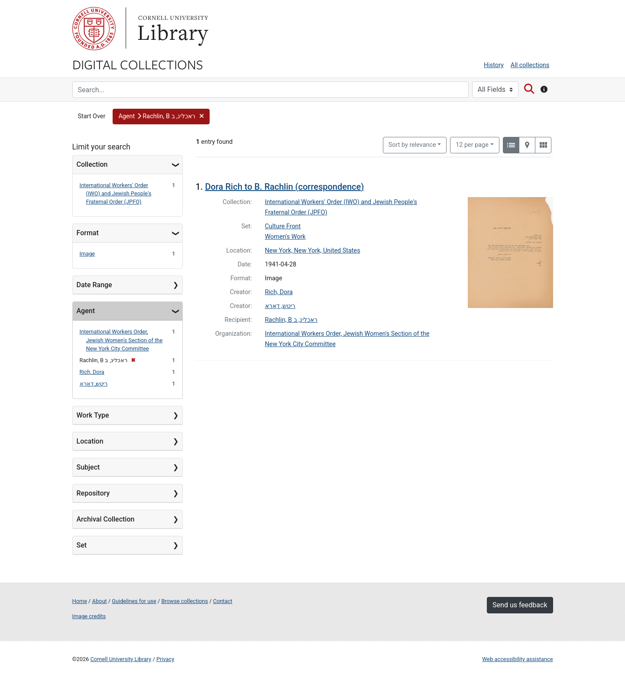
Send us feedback (519, 605)
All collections (530, 65)
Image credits (89, 616)
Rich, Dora (92, 372)
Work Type (93, 415)
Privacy (165, 659)
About (99, 601)
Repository (93, 493)
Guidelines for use (134, 601)
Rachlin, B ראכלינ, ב (291, 320)
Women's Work (285, 236)
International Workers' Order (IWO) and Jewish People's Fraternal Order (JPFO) (116, 193)
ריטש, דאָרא (94, 383)
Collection (92, 164)
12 (472, 144)
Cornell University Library (121, 659)
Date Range (94, 285)
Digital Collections (137, 64)
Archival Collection (106, 519)
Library (172, 28)
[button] (161, 116)
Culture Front (283, 226)
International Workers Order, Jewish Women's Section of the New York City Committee (121, 339)
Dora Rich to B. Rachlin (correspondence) (284, 187)
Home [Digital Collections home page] (79, 601)
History (494, 65)
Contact (223, 601)
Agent (86, 311)
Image (87, 253)
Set (82, 545)
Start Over (92, 116)
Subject (88, 467)
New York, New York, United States (312, 250)
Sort (412, 145)
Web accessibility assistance (517, 659)
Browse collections (184, 601)
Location (90, 441)
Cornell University (94, 28)
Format (88, 233)
